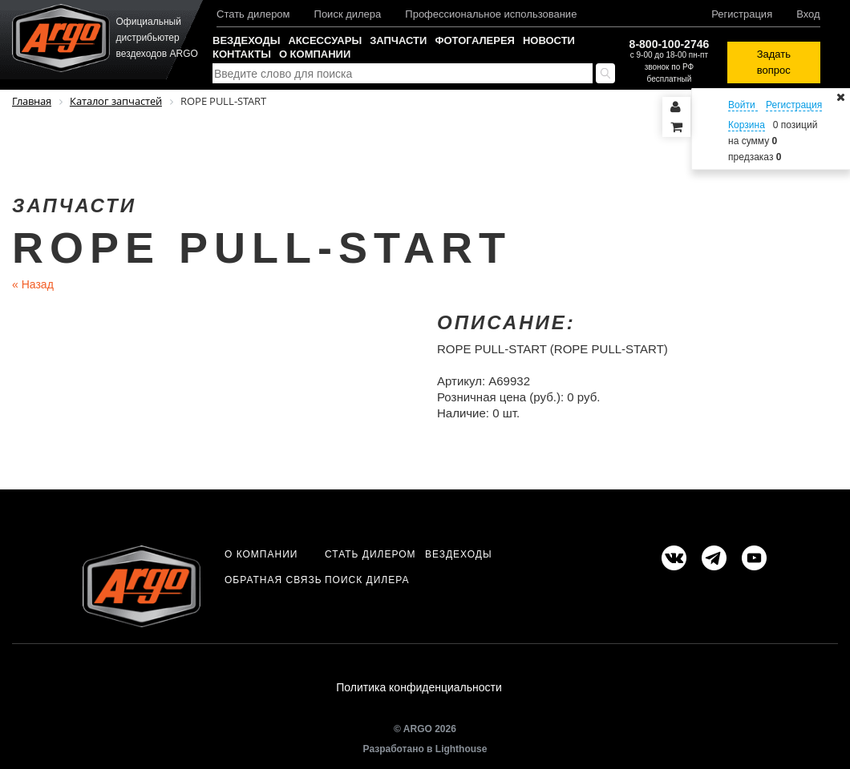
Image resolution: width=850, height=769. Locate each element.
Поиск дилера (348, 14)
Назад (33, 284)
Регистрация (741, 14)
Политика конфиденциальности (419, 688)
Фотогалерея (475, 40)
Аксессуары (325, 40)
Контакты (241, 54)
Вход (808, 14)
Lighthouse (461, 750)
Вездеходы (246, 40)
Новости (549, 40)
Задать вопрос (774, 62)
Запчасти (398, 40)
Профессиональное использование (491, 14)
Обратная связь (273, 580)
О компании (314, 54)
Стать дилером (253, 14)
